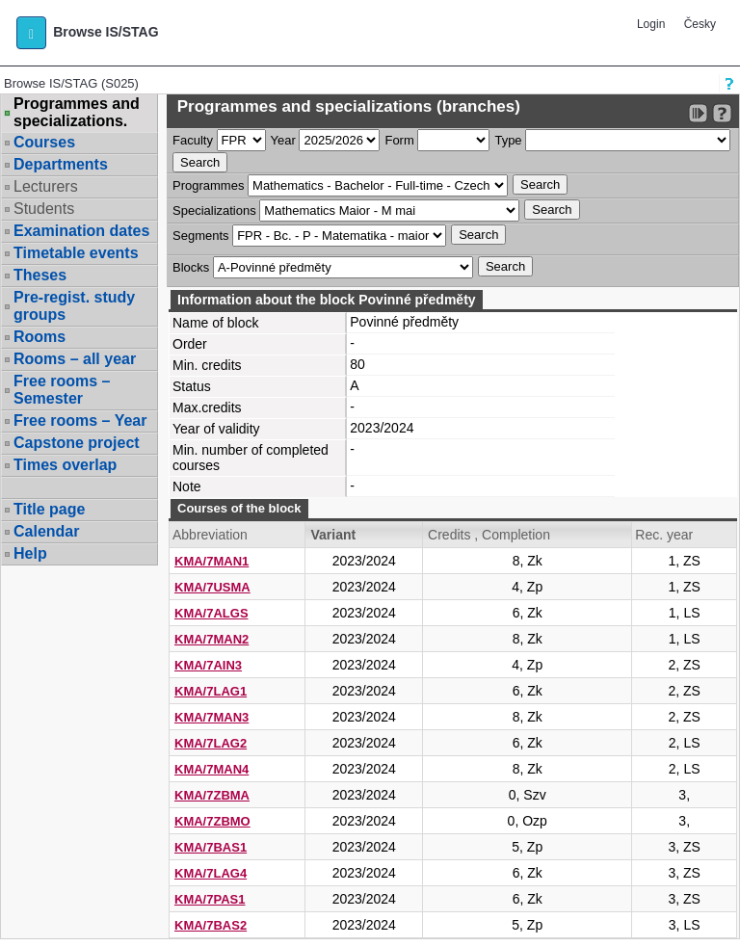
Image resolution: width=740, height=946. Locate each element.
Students (43, 208)
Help (30, 553)
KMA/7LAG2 (210, 743)
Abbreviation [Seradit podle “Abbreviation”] (210, 534)
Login (651, 24)
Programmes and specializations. (76, 112)
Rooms (39, 336)
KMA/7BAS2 (210, 925)
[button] (31, 32)
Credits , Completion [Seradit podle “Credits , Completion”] (489, 534)
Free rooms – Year (79, 420)
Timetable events (76, 253)
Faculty (192, 140)
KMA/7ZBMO (212, 821)
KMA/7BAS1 (210, 847)
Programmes (208, 185)
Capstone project (76, 442)
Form (398, 140)
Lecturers (45, 186)
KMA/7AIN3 (208, 665)
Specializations (214, 210)
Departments (60, 164)
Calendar (46, 531)
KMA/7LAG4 (210, 873)
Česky (700, 24)
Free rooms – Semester (61, 390)
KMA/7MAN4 (211, 769)
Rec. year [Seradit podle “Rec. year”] (664, 534)
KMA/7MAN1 (211, 561)
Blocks (190, 267)
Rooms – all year (74, 359)
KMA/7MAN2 (211, 639)
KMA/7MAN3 (211, 717)
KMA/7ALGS (211, 613)
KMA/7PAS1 (209, 899)
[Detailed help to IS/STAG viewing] (722, 113)
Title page (49, 509)
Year (283, 140)
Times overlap (65, 465)
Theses (39, 275)
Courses (44, 142)
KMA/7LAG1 (210, 691)
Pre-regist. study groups (74, 306)
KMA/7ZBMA (212, 795)
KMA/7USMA (212, 587)
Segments (200, 235)
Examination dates (81, 231)
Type (507, 140)
